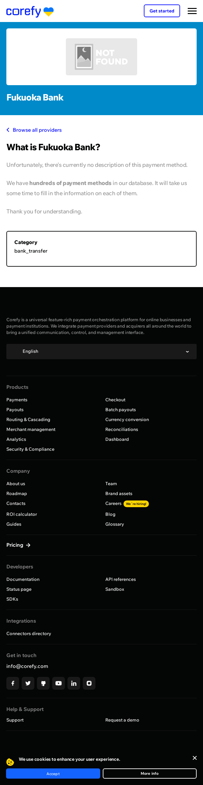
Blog (110, 514)
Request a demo (122, 720)
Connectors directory (28, 633)
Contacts (15, 503)
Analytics (16, 439)
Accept (53, 773)
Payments (16, 400)
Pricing (15, 545)
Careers (127, 503)
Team (111, 483)
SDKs (12, 599)
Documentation (22, 579)
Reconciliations (121, 429)
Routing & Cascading (28, 419)
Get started (162, 11)
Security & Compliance (30, 449)
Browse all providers (34, 130)
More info (150, 773)
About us (15, 483)
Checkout (115, 400)
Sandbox (114, 589)
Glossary (114, 524)
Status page (19, 589)
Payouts (15, 409)
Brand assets (118, 493)
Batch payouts (120, 409)
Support (15, 720)
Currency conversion (127, 419)
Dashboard (117, 439)
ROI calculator (21, 514)
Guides (13, 524)
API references (120, 579)
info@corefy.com (27, 666)
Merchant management (30, 429)
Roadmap (16, 493)
